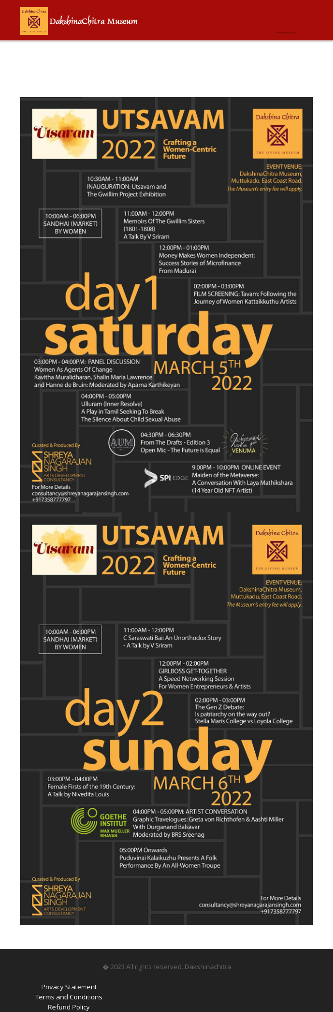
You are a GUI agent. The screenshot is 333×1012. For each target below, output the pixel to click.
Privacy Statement (69, 986)
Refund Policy (69, 1006)
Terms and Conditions (68, 996)
